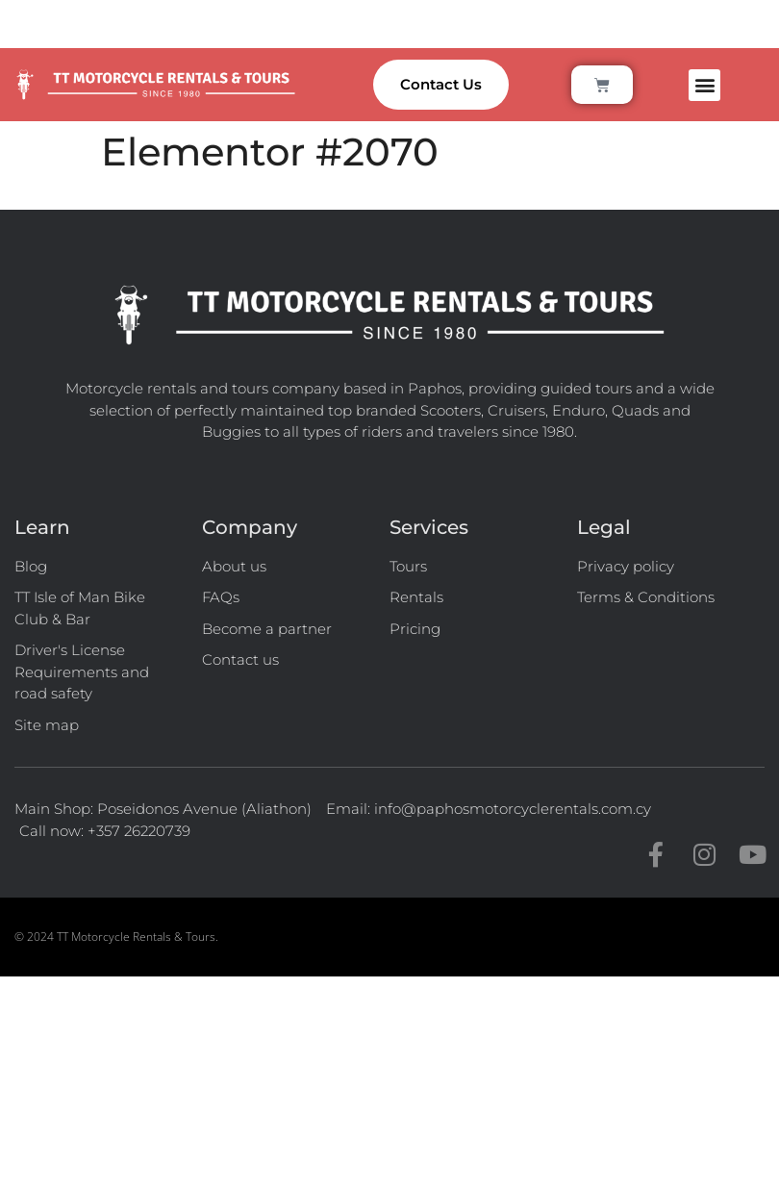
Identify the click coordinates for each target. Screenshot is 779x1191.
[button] (704, 85)
